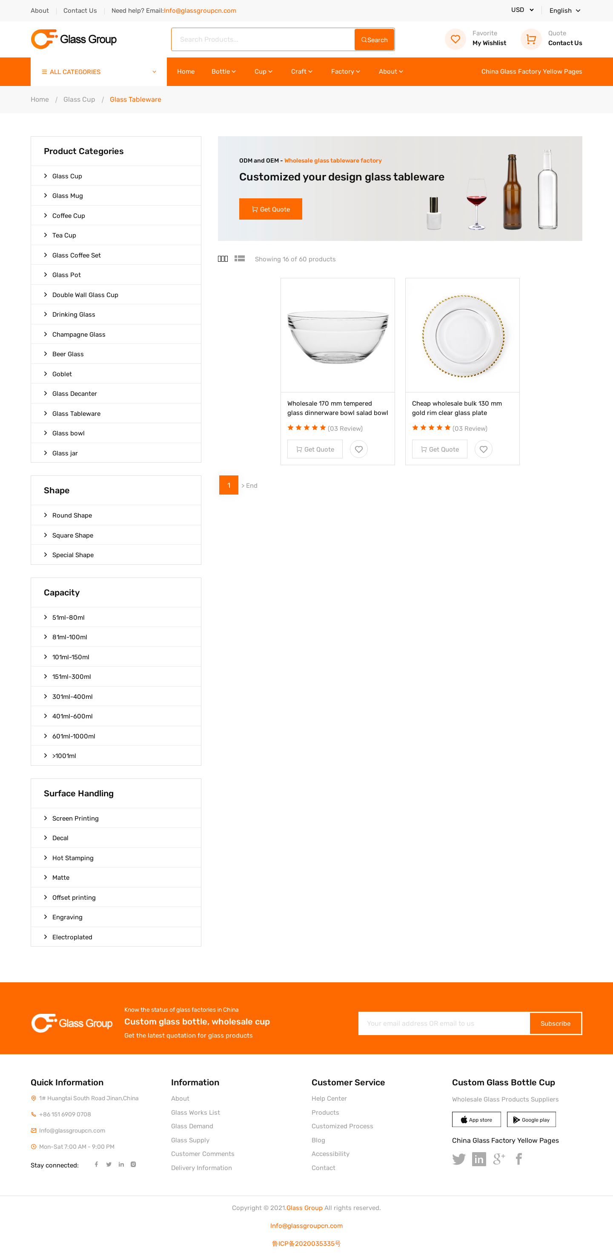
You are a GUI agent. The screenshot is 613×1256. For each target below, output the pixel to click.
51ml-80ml (64, 617)
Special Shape (69, 554)
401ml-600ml (68, 716)
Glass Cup (79, 99)
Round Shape (68, 515)
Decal (56, 837)
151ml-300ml (67, 676)
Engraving (63, 917)
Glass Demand (192, 1126)
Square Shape (68, 535)
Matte (56, 877)
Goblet (58, 373)
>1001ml (60, 755)
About (40, 10)
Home (186, 72)
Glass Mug (63, 195)
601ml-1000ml (69, 736)
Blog (318, 1140)
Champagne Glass (75, 334)
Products (325, 1112)
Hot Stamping (69, 857)
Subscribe (555, 1023)
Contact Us (80, 10)
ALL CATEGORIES (99, 72)
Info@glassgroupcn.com (306, 1226)
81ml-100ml (65, 636)
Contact (323, 1168)
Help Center (329, 1098)
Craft (302, 72)
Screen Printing (71, 818)
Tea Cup (60, 235)
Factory (346, 72)
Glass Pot (62, 274)
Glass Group (304, 1208)
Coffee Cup (64, 215)
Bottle (225, 72)
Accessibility (330, 1154)
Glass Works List (195, 1112)
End (252, 486)
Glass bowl (64, 433)
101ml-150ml (66, 656)
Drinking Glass (69, 314)
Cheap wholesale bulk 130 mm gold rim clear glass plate (457, 409)
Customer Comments (203, 1154)
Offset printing (70, 897)
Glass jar (61, 453)
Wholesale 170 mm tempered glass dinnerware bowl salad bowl (337, 409)
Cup (264, 72)
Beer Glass (64, 353)
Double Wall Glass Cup (81, 294)
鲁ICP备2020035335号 (306, 1243)
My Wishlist (475, 38)
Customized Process (342, 1126)
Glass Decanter (70, 393)
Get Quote (271, 209)
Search (374, 40)
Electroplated (68, 937)
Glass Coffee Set (72, 255)
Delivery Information (201, 1168)
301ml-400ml (68, 696)
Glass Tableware (72, 413)
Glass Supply (190, 1140)
